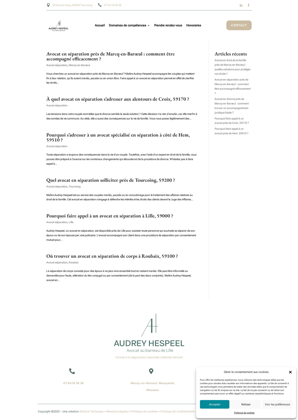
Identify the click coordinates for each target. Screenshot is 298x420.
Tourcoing (75, 186)
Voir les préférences (277, 404)
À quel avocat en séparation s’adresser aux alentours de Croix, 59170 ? (117, 99)
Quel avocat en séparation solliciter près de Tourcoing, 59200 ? (110, 180)
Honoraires (194, 25)
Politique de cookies (244, 412)
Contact (239, 25)
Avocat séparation (56, 65)
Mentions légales (117, 411)
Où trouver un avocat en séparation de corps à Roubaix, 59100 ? (112, 256)
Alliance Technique (91, 411)
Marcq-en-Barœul (79, 65)
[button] (290, 372)
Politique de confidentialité (177, 411)
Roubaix (73, 262)
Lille (71, 222)
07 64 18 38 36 (73, 383)
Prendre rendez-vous (168, 25)
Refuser (246, 404)
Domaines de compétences (127, 25)
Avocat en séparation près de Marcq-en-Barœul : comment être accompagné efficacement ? (110, 56)
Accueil (100, 25)
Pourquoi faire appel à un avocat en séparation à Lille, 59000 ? (109, 215)
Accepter (214, 404)
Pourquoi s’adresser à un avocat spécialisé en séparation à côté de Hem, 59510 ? (118, 137)
